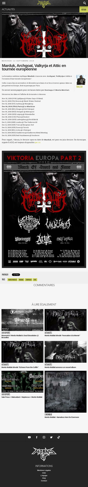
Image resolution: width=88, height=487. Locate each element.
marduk (21, 280)
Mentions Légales (44, 470)
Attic (35, 280)
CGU (44, 473)
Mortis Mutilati (12, 280)
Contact (44, 481)
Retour (83, 9)
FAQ (44, 478)
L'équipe (44, 475)
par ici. (38, 142)
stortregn (28, 280)
